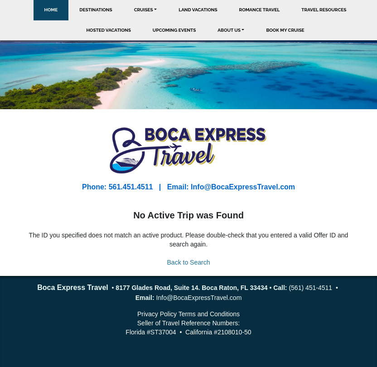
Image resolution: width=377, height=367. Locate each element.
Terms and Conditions (209, 314)
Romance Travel (259, 9)
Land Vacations (198, 9)
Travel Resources (323, 9)
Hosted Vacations (108, 30)
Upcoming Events (174, 30)
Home (51, 9)
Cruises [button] (143, 9)
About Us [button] (229, 30)
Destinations (95, 9)
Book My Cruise (285, 30)
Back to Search (188, 262)
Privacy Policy (157, 314)
